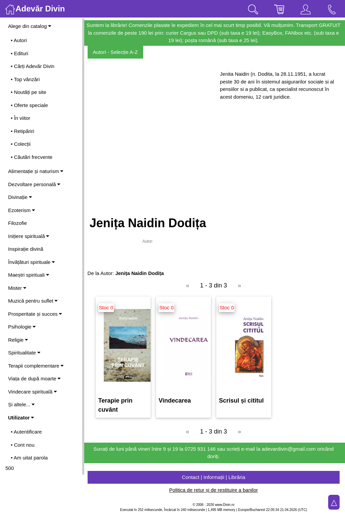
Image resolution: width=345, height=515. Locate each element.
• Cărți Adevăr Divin (32, 66)
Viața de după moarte (34, 378)
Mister (17, 288)
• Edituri (19, 53)
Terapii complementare (36, 366)
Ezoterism (21, 210)
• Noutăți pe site (28, 92)
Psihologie (22, 327)
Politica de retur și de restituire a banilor (214, 490)
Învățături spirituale (31, 262)
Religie (18, 340)
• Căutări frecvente (32, 157)
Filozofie (17, 223)
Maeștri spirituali (28, 275)
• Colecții (21, 144)
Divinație (20, 197)
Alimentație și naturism (35, 171)
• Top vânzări (25, 79)
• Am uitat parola (29, 457)
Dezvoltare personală (34, 184)
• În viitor (20, 118)
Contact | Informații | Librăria (214, 477)
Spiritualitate (24, 352)
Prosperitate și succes (35, 314)
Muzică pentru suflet (33, 301)
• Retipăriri (22, 131)
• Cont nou (22, 445)
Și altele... (21, 404)
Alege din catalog (29, 26)
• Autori (19, 40)
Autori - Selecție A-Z (117, 52)
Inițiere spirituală (28, 236)
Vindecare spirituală (32, 391)
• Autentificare (26, 432)
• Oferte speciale (29, 105)
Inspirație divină (25, 249)
